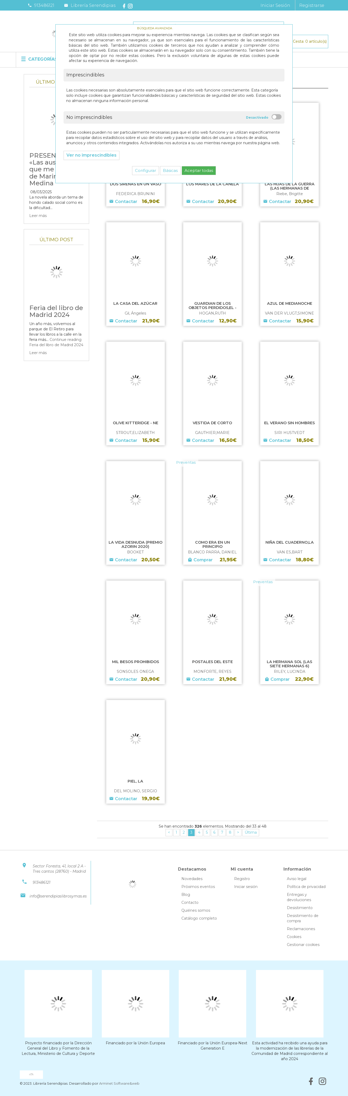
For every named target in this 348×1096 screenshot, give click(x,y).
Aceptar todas (199, 170)
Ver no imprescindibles (91, 155)
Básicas (170, 170)
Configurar (145, 170)
